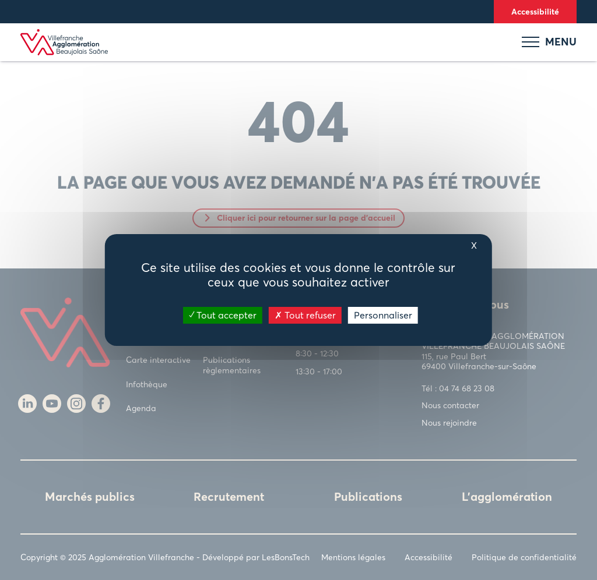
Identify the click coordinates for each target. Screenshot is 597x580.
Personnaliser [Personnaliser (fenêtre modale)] (383, 315)
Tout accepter (223, 315)
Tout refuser (305, 315)
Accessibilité (535, 11)
